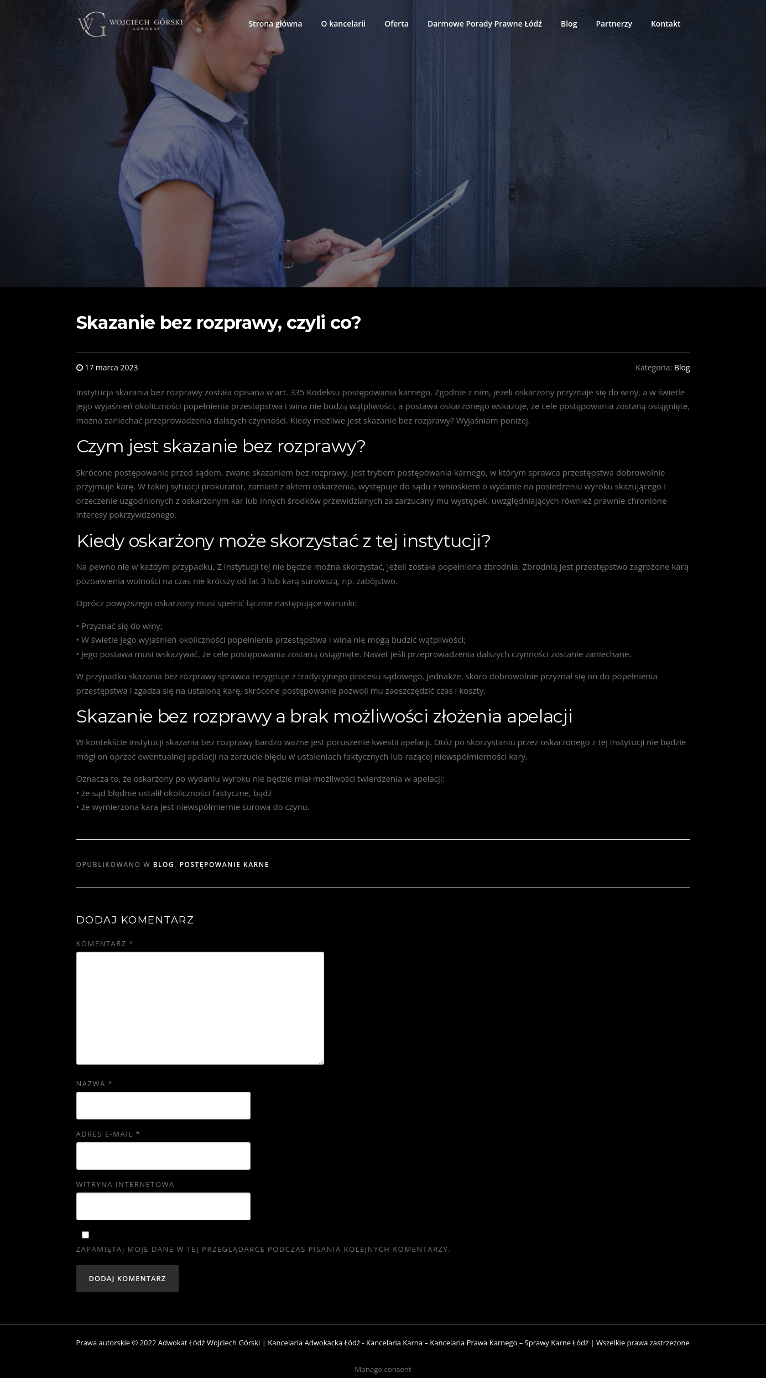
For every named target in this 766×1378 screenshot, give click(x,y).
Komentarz (105, 943)
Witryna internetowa (125, 1184)
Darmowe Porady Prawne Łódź (485, 23)
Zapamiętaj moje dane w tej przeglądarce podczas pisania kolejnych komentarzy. (263, 1249)
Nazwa (94, 1083)
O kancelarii (343, 23)
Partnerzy (614, 23)
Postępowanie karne (224, 864)
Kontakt (666, 23)
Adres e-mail (108, 1134)
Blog (569, 23)
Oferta (396, 23)
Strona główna (275, 23)
